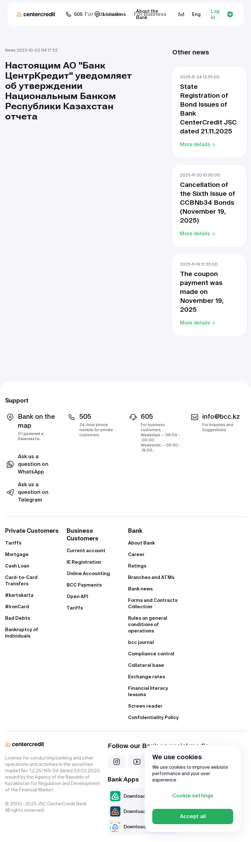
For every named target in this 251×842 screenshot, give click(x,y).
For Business (150, 14)
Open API (77, 596)
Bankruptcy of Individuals (21, 633)
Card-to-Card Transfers (21, 580)
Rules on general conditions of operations (147, 624)
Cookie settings (192, 795)
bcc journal (141, 642)
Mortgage (17, 554)
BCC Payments (84, 585)
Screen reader (145, 706)
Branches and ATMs (151, 577)
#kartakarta (19, 595)
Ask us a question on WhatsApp (26, 464)
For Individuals (103, 14)
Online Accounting (88, 573)
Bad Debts (17, 618)
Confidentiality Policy (153, 717)
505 (73, 14)
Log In (222, 14)
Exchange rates (146, 677)
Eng (196, 14)
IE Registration (84, 562)
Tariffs (13, 543)
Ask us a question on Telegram (26, 492)
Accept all (193, 816)
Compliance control (151, 654)
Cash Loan (17, 566)
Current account (86, 550)
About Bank (141, 543)
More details (198, 144)
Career (136, 554)
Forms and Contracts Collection (152, 603)
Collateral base (146, 665)
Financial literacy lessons (148, 691)
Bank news (140, 589)
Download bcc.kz (136, 796)
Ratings (137, 566)
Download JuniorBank (141, 827)
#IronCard (17, 607)
